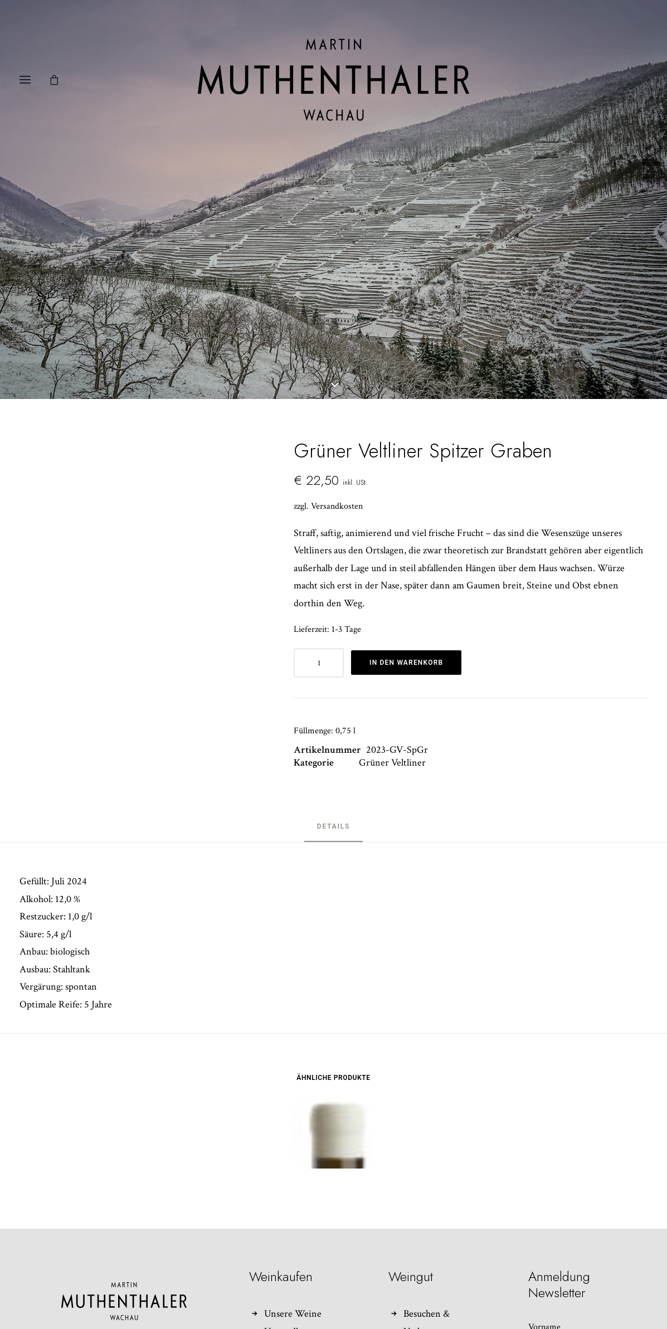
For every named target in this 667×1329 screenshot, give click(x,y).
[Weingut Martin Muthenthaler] (333, 79)
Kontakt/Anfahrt (437, 1270)
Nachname (547, 1296)
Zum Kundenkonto (302, 1287)
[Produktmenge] (319, 583)
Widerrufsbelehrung (304, 1270)
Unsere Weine (293, 1235)
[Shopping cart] (59, 80)
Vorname (544, 1248)
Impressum (425, 1287)
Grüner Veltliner (392, 684)
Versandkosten (337, 427)
